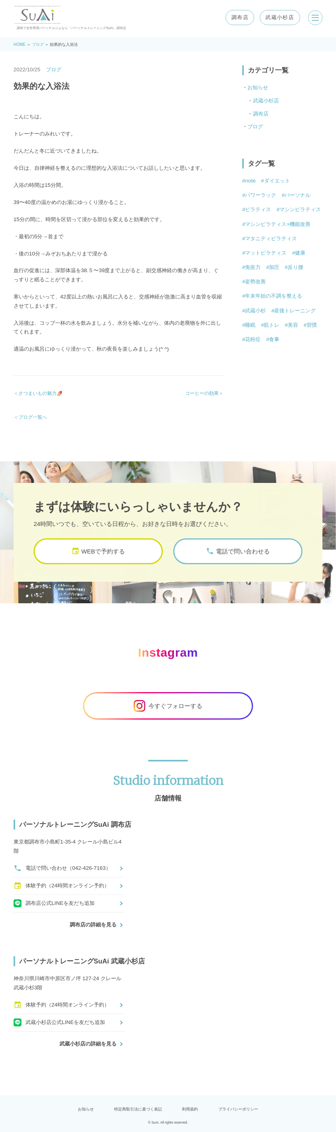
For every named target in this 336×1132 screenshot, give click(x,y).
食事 (274, 339)
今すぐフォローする (168, 706)
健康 (300, 253)
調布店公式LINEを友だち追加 (54, 903)
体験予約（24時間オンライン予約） (61, 886)
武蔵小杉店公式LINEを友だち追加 (59, 1022)
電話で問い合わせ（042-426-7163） (62, 868)
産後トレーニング (295, 311)
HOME (20, 44)
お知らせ (257, 87)
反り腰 (295, 267)
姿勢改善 (255, 281)
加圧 (274, 267)
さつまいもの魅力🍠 (40, 393)
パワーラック (260, 195)
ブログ (38, 44)
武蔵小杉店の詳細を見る (88, 1044)
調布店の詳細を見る (93, 925)
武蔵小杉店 (278, 17)
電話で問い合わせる (238, 564)
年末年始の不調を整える (273, 296)
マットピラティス (266, 253)
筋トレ (271, 325)
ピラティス (258, 209)
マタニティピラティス (271, 238)
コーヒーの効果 (202, 393)
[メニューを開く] (314, 18)
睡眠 (250, 325)
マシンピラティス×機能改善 (277, 224)
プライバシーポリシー (238, 1109)
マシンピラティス (300, 209)
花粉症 (253, 339)
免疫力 (253, 267)
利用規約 (190, 1109)
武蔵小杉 (255, 311)
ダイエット (277, 181)
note (250, 181)
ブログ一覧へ (32, 417)
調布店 (238, 17)
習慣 (311, 325)
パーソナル (297, 195)
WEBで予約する (98, 564)
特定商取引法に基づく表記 (138, 1109)
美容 (293, 325)
